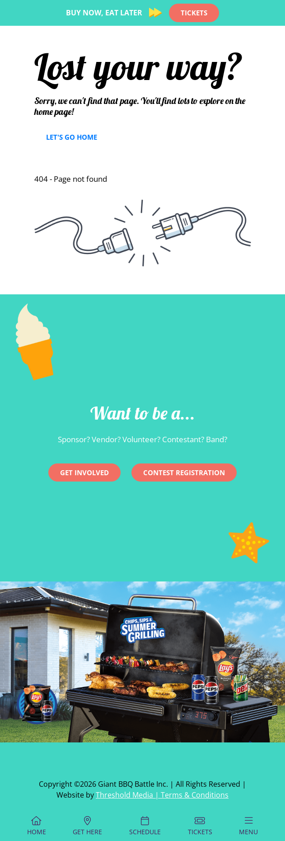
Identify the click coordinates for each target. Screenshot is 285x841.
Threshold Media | (128, 795)
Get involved (84, 472)
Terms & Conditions (195, 795)
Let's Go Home (71, 137)
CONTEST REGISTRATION (184, 472)
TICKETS (194, 12)
